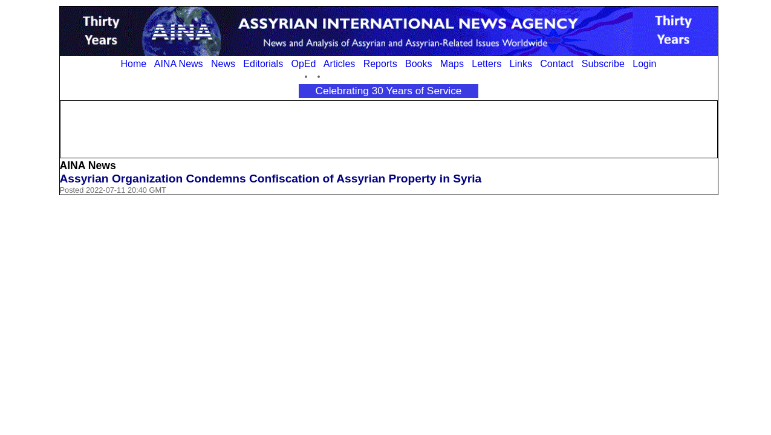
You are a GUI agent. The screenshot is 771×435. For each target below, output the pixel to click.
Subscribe (603, 64)
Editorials (263, 64)
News (223, 64)
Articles (339, 64)
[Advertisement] (389, 128)
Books (418, 64)
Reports (380, 64)
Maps (452, 64)
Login (644, 64)
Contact (556, 64)
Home (134, 64)
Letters (486, 64)
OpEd (303, 64)
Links (521, 64)
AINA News (178, 64)
